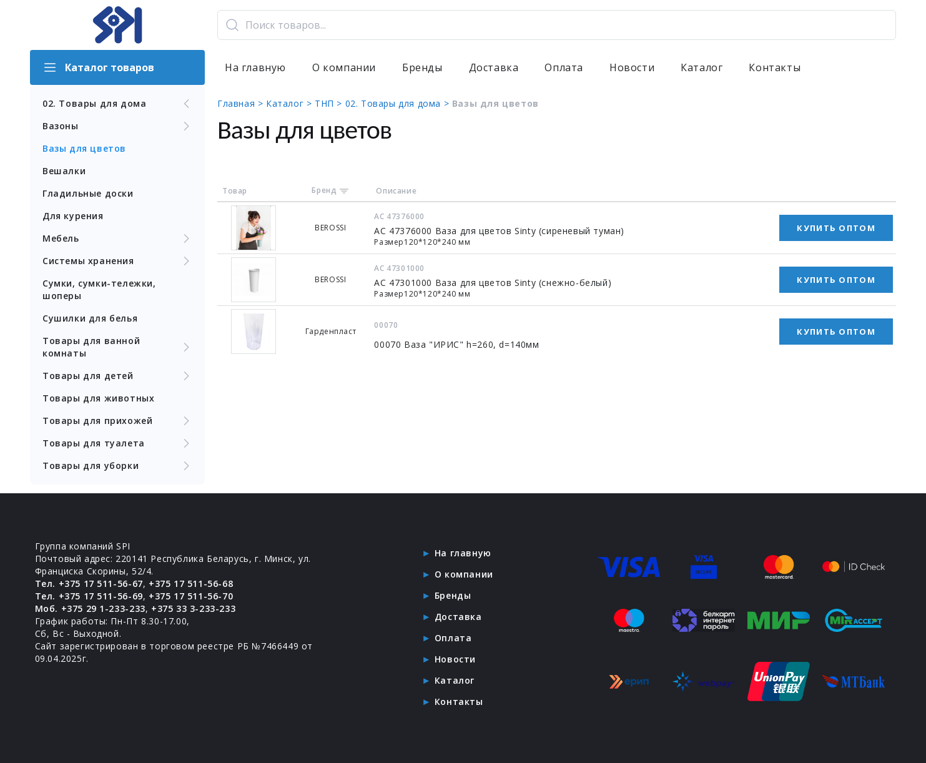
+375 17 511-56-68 (191, 583)
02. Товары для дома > (398, 103)
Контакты (774, 67)
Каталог (701, 67)
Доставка (494, 67)
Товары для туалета (117, 443)
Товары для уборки (117, 466)
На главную (255, 67)
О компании (344, 67)
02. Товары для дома (117, 103)
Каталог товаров (98, 67)
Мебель (117, 238)
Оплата (563, 67)
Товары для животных (98, 398)
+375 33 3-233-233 (193, 608)
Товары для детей (117, 376)
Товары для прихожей (117, 421)
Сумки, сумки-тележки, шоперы (99, 289)
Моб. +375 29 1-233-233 (90, 608)
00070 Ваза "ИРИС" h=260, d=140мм (456, 344)
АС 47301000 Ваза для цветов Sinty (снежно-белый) (492, 282)
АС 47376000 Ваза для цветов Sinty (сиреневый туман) (499, 231)
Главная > (241, 103)
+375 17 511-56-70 (191, 596)
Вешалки (64, 171)
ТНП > (330, 103)
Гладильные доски (88, 193)
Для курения (73, 216)
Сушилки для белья (89, 318)
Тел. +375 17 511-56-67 (89, 583)
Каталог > (290, 103)
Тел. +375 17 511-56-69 (89, 596)
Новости (631, 67)
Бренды (422, 67)
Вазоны (117, 126)
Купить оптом (836, 228)
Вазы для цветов (84, 148)
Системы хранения (117, 261)
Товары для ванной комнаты (117, 347)
